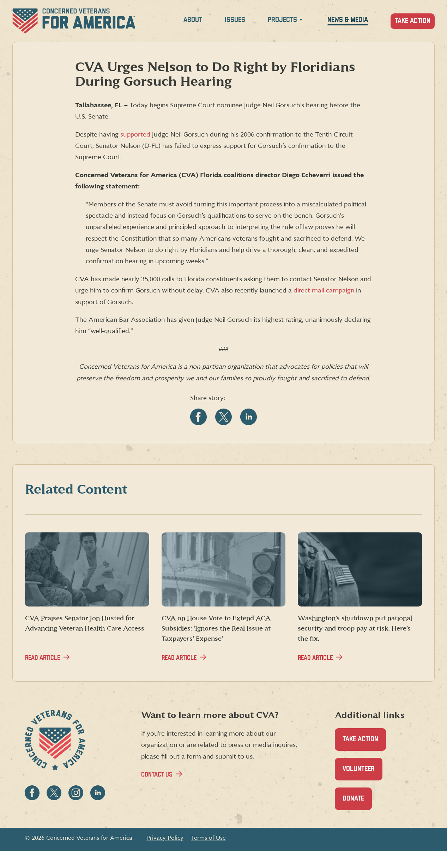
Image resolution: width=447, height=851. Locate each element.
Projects (282, 20)
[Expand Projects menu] (301, 21)
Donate (357, 802)
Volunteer (362, 772)
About (192, 20)
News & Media (347, 20)
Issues (235, 20)
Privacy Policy (164, 838)
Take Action (412, 21)
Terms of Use (208, 838)
